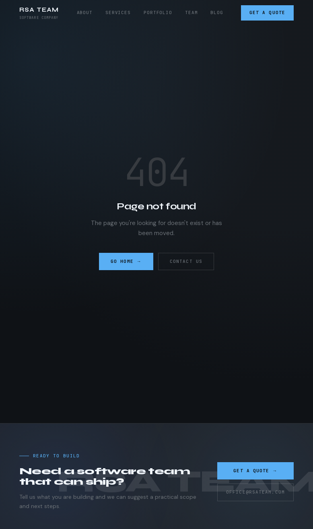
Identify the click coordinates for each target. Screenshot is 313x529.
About (85, 12)
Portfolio (158, 12)
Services (118, 12)
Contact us (186, 261)
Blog (216, 12)
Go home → (126, 261)
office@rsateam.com (255, 492)
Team (191, 12)
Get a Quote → (255, 470)
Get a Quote (267, 12)
